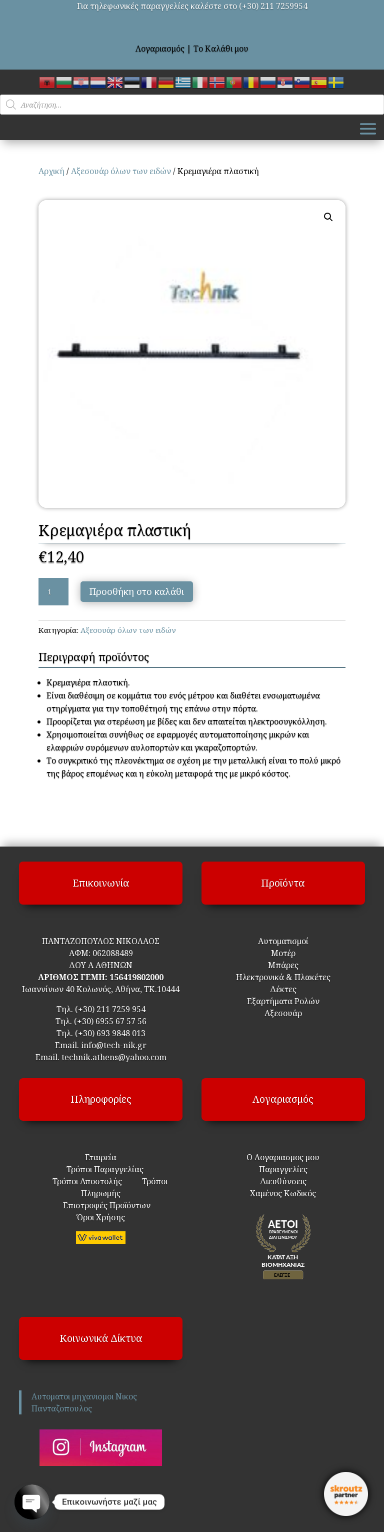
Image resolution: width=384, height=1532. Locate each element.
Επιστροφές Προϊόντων (100, 1205)
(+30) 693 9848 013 (110, 1033)
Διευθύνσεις (283, 1181)
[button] (329, 217)
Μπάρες (283, 965)
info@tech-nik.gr (113, 1045)
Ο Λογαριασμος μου (283, 1157)
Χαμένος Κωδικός (283, 1193)
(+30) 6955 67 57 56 (110, 1021)
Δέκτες (283, 989)
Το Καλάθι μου (221, 48)
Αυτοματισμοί (283, 941)
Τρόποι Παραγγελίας (101, 1169)
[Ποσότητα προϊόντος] (53, 592)
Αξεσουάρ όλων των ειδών (121, 171)
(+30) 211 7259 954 (110, 1009)
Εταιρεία (100, 1157)
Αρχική (51, 171)
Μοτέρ (283, 953)
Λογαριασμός (160, 48)
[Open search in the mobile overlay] (192, 105)
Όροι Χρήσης (101, 1217)
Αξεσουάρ (283, 1013)
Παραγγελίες (283, 1169)
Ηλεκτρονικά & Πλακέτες (283, 977)
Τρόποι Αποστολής (87, 1181)
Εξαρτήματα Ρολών (283, 1001)
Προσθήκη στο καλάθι (137, 591)
